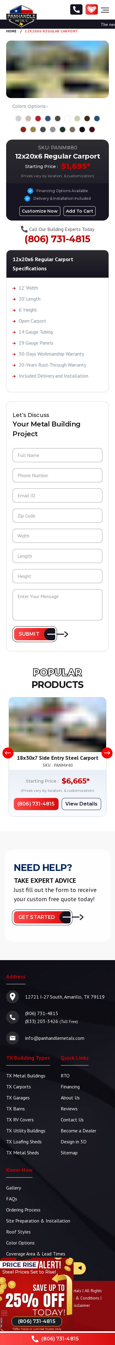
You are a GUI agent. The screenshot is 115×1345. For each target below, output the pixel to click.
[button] (34, 634)
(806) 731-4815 (57, 239)
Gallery (13, 1188)
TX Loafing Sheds (24, 1141)
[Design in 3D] (39, 211)
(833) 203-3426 (41, 1021)
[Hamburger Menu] (105, 10)
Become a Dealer (78, 1131)
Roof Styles (18, 1232)
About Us (70, 1098)
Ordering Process (23, 1210)
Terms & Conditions (81, 1298)
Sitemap (69, 1152)
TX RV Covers (20, 1120)
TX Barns (15, 1109)
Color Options (20, 1243)
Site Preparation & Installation (38, 1221)
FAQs (11, 1199)
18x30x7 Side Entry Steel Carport (57, 757)
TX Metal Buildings (25, 1076)
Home (11, 31)
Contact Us (72, 1120)
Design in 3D (73, 1141)
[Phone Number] (76, 9)
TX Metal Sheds (22, 1152)
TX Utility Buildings (25, 1131)
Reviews (69, 1109)
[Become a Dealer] (92, 9)
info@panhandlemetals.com (54, 1038)
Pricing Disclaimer (74, 1305)
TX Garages (18, 1098)
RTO (65, 1076)
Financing (70, 1087)
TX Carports (18, 1087)
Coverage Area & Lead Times (35, 1254)
